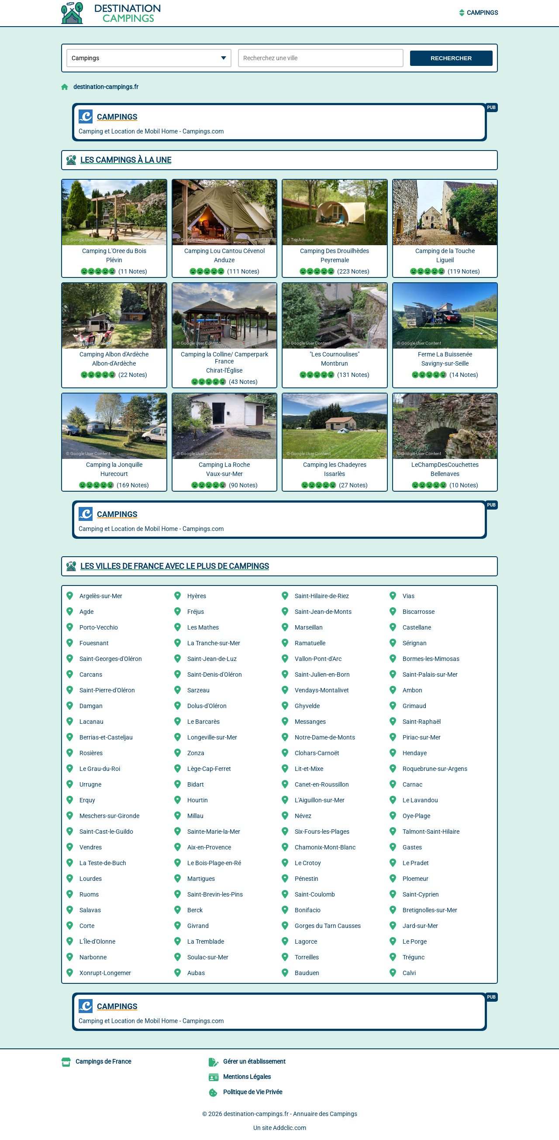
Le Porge (415, 941)
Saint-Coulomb (315, 894)
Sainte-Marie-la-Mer (213, 831)
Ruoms (89, 894)
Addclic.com (289, 1127)
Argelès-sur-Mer (100, 595)
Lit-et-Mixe (309, 768)
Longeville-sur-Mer (212, 737)
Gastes (412, 847)
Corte (86, 925)
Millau (195, 815)
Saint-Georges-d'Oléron (110, 658)
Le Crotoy (308, 862)
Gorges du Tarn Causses (328, 925)
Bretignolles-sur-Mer (430, 910)
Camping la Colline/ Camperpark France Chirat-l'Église (225, 369)
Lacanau (91, 721)
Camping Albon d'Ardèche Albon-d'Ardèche (114, 365)
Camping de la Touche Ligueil (445, 262)
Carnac (412, 784)
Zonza (195, 753)
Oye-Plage (416, 815)
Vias (408, 595)
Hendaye (415, 753)
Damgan (91, 705)
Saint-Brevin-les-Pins (215, 894)
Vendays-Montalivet (322, 690)
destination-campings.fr (105, 86)
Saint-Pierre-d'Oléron (107, 690)
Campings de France (103, 1061)
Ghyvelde (307, 705)
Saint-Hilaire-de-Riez (322, 595)
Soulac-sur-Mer (207, 957)
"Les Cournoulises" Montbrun (335, 365)
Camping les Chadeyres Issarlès (335, 476)
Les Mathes (203, 627)
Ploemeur (415, 878)
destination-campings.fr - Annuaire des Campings (290, 1113)
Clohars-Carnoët (317, 753)
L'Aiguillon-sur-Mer (320, 800)
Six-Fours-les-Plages (322, 831)
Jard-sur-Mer (420, 925)
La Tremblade (205, 941)
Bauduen (307, 972)
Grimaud (414, 705)
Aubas (196, 972)
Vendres (90, 847)
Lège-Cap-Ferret (209, 768)
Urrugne (90, 784)
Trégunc (413, 957)
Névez (303, 815)
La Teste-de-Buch (102, 862)
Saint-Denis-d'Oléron (214, 674)
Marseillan (309, 627)
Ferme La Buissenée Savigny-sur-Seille (445, 365)
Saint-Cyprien (421, 894)
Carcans (90, 674)
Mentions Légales (247, 1076)
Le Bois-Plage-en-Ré (214, 862)
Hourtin (197, 800)
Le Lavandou (420, 800)
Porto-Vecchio (98, 627)
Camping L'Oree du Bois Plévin (114, 262)
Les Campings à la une (125, 159)
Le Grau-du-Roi (99, 768)
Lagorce (306, 941)
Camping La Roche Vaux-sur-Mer (225, 476)
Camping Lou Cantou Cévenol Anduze (225, 262)
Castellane (417, 627)
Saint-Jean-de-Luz (212, 658)
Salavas (90, 910)
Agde (86, 611)
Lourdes (90, 878)
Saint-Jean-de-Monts (323, 611)
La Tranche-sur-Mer (213, 643)
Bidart (195, 784)
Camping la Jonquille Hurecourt (114, 476)
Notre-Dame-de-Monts (325, 737)
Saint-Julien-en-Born (322, 674)
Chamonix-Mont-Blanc (325, 847)
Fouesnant (94, 643)
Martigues (201, 878)
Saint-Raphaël (422, 721)
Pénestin (306, 878)
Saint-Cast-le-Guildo (106, 831)
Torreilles (307, 957)
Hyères (196, 595)
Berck (195, 910)
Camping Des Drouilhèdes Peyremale (335, 262)
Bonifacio (308, 910)
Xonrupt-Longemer (105, 972)
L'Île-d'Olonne (97, 941)
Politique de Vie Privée (252, 1092)
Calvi (409, 972)
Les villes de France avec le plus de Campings (174, 566)
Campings (482, 12)
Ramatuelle (310, 643)
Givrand (198, 925)
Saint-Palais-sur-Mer (430, 674)
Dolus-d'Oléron (207, 705)
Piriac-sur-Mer (422, 737)
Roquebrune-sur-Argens (435, 768)
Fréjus (195, 611)
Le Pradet (416, 862)
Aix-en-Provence (209, 847)
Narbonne (93, 957)
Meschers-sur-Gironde (109, 815)
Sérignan (415, 643)
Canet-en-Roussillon (322, 784)
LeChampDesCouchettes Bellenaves (445, 476)
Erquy (87, 800)
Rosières (91, 753)
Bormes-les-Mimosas (431, 658)
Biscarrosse (419, 611)
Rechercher (451, 58)
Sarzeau (198, 690)
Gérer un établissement (254, 1061)
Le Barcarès (203, 721)
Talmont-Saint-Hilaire (431, 831)
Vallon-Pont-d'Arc (318, 658)
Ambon (412, 690)
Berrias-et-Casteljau (106, 737)
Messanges (310, 721)
